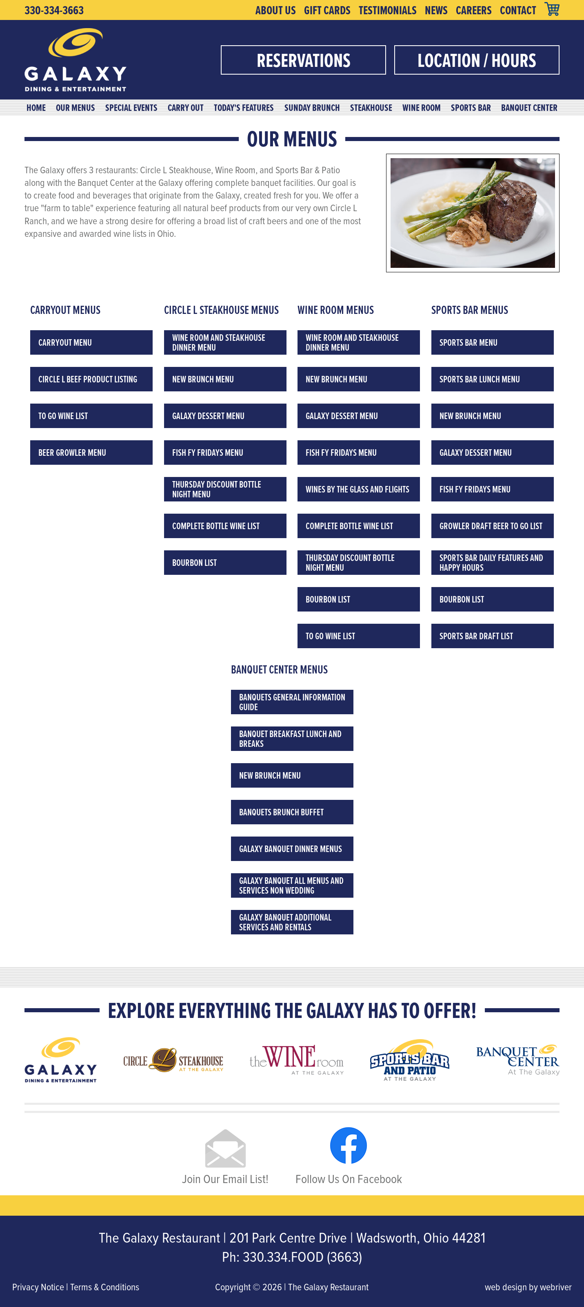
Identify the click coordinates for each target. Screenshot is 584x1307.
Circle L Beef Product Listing (87, 379)
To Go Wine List (63, 415)
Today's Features (244, 108)
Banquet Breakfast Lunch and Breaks (290, 738)
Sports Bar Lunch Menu (480, 379)
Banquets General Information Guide (292, 701)
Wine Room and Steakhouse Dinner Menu (218, 342)
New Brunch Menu (203, 379)
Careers (474, 10)
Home (36, 108)
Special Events (131, 108)
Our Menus (75, 108)
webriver (556, 1287)
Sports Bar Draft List (476, 635)
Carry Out (186, 108)
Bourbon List (194, 562)
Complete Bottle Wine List (216, 525)
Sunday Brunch (312, 108)
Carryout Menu (65, 342)
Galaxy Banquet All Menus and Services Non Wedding (291, 885)
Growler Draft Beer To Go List (491, 525)
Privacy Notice (38, 1287)
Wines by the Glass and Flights (357, 489)
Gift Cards (327, 10)
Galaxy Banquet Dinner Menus (290, 848)
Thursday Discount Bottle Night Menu (216, 489)
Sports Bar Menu (468, 342)
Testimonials (388, 10)
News (436, 10)
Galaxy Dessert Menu (208, 415)
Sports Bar (471, 108)
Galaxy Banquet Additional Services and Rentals (285, 922)
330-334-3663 (54, 10)
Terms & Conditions (104, 1287)
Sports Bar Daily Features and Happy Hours (491, 562)
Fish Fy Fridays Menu (207, 452)
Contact (518, 10)
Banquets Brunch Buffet (281, 812)
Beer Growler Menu (72, 452)
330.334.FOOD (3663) (302, 1256)
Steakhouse (371, 108)
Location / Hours (476, 60)
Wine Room (421, 108)
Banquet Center (529, 108)
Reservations (304, 60)
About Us (275, 10)
